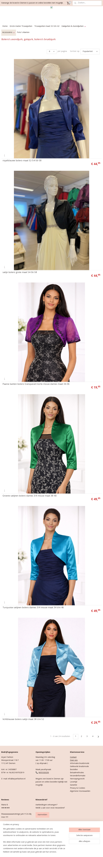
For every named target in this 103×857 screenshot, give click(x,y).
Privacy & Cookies (77, 787)
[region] (34, 842)
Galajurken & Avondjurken (73, 26)
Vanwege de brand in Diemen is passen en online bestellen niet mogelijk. (32, 3)
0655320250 (44, 771)
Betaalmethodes (77, 771)
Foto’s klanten (23, 32)
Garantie (73, 784)
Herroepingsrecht (77, 777)
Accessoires (8, 32)
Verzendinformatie (77, 774)
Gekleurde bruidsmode (79, 765)
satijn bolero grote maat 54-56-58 (20, 271)
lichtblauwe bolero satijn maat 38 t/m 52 (23, 718)
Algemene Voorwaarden (80, 790)
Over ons (74, 759)
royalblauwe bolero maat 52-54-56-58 (22, 159)
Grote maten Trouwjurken (21, 26)
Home (5, 26)
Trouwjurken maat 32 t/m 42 (46, 26)
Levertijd (73, 780)
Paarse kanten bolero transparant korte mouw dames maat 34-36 (36, 383)
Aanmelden (42, 813)
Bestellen (74, 768)
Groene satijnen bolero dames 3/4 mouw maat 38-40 (30, 495)
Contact (73, 756)
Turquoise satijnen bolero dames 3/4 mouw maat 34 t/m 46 (33, 606)
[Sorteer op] (90, 51)
